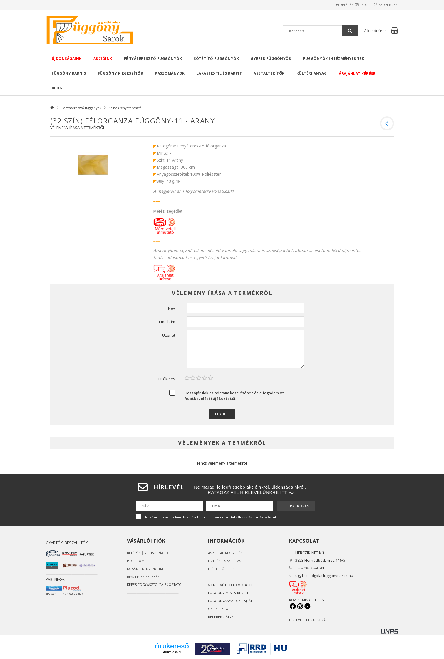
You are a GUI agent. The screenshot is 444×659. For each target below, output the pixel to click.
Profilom (136, 561)
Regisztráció (157, 553)
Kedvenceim (152, 568)
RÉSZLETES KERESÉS (143, 576)
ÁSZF (212, 553)
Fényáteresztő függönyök (153, 58)
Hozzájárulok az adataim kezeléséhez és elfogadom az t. (234, 395)
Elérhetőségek (222, 568)
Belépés (329, 5)
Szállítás (233, 561)
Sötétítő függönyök (216, 58)
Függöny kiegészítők (120, 73)
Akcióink (102, 58)
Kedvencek (384, 5)
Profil (355, 5)
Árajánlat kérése (357, 73)
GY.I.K (213, 608)
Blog (57, 87)
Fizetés (214, 561)
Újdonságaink (67, 58)
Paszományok (170, 73)
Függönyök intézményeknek (333, 58)
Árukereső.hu (172, 652)
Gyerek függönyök (271, 58)
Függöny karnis (69, 73)
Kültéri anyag (311, 73)
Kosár (132, 568)
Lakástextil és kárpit (219, 73)
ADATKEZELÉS (231, 553)
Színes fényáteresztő (125, 107)
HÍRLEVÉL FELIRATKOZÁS (308, 620)
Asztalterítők (269, 73)
